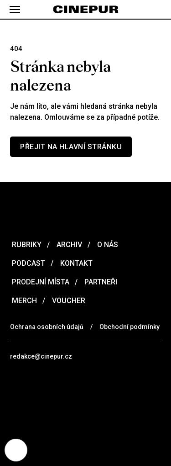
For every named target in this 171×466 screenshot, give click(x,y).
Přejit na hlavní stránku (71, 146)
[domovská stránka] (85, 9)
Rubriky (25, 244)
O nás (106, 244)
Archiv (68, 244)
